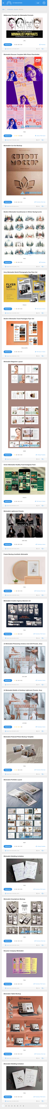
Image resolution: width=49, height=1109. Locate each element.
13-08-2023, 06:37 (15, 459)
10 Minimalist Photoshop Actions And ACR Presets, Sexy (23, 644)
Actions (38, 135)
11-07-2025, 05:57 (15, 48)
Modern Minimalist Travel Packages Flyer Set (19, 318)
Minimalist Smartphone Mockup (14, 899)
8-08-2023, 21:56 (15, 505)
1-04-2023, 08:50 (15, 1101)
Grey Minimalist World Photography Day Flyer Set (20, 272)
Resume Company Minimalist (14, 951)
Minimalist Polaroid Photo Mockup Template (18, 737)
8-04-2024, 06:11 (15, 206)
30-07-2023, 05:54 (15, 548)
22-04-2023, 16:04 (15, 945)
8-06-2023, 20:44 (15, 638)
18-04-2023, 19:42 (15, 988)
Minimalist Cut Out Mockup (13, 145)
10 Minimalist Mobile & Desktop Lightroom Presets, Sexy (23, 690)
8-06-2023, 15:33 (15, 684)
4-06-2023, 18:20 (15, 731)
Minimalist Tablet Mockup (12, 994)
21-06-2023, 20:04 (15, 595)
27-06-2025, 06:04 (15, 140)
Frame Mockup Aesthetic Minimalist (16, 554)
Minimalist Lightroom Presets (14, 511)
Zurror (8, 48)
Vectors (43, 308)
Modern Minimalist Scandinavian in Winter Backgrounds (23, 212)
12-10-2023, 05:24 (15, 313)
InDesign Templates (41, 454)
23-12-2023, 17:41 (15, 266)
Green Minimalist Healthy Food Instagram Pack (20, 464)
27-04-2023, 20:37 (15, 893)
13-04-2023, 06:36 (15, 1058)
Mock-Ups (43, 202)
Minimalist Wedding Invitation (14, 856)
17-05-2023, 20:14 (15, 774)
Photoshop (43, 44)
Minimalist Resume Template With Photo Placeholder (22, 54)
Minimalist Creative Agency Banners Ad (17, 601)
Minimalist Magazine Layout (13, 361)
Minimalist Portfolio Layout (13, 780)
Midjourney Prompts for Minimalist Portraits (18, 15)
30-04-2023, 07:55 (15, 850)
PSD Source (42, 135)
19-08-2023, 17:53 (15, 356)
